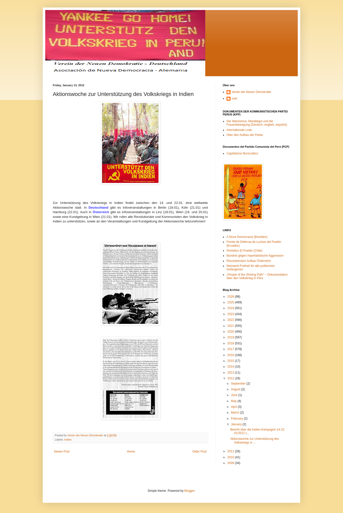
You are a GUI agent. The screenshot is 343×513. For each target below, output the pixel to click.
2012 (231, 378)
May (234, 401)
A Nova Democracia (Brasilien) (246, 237)
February (237, 418)
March (235, 412)
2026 (231, 296)
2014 (231, 366)
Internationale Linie (239, 130)
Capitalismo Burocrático (242, 153)
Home (131, 451)
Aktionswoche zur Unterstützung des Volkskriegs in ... (254, 440)
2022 (231, 320)
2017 (231, 349)
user (234, 98)
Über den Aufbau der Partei (244, 135)
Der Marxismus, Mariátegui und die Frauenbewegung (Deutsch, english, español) (256, 122)
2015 (231, 361)
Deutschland (99, 207)
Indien (68, 439)
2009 (231, 463)
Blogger (189, 491)
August (236, 389)
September (238, 383)
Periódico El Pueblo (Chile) (244, 250)
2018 (231, 343)
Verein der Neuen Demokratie (251, 92)
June (234, 395)
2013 (231, 372)
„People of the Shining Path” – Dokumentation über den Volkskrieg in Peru (257, 276)
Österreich (101, 212)
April (234, 407)
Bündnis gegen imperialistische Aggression (255, 255)
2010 (231, 457)
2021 (231, 326)
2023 (231, 314)
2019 (231, 337)
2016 (231, 355)
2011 (231, 451)
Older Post (199, 451)
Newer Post (62, 451)
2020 (231, 331)
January (236, 424)
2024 (231, 308)
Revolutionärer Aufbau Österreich (248, 261)
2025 (231, 302)
